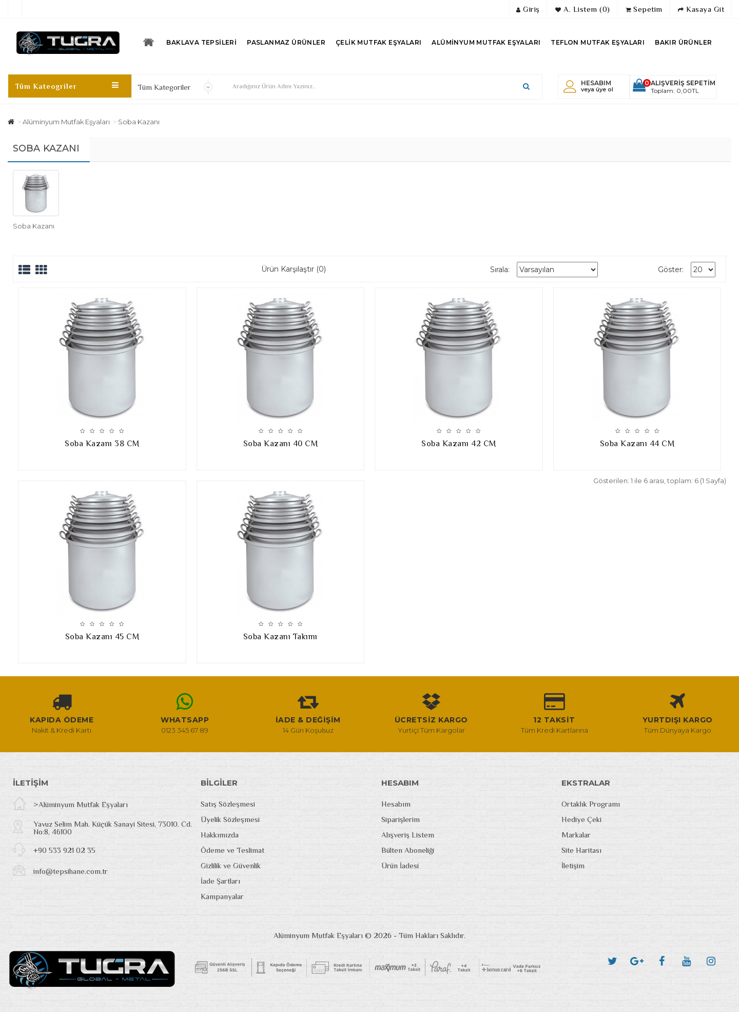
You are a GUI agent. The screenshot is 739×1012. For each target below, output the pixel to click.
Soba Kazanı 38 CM (102, 443)
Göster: (671, 269)
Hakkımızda (220, 834)
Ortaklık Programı (590, 803)
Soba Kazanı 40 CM (280, 443)
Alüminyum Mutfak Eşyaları (486, 42)
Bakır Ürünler (683, 42)
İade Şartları (220, 880)
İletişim (573, 865)
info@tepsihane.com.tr (70, 871)
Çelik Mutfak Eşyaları (378, 42)
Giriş (528, 9)
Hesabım (396, 803)
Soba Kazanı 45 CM (102, 636)
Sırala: (500, 269)
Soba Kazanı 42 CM (458, 443)
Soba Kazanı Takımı (280, 636)
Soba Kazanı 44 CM (637, 443)
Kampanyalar (222, 896)
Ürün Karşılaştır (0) (293, 269)
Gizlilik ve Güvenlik (231, 865)
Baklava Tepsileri (201, 42)
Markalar (576, 834)
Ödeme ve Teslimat (232, 850)
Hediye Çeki (581, 819)
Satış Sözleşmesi (228, 803)
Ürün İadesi (400, 865)
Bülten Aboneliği (407, 850)
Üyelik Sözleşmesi (230, 819)
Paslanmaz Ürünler (286, 42)
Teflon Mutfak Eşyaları (598, 42)
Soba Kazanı (139, 122)
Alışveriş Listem (407, 834)
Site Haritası (581, 850)
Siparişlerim (400, 819)
